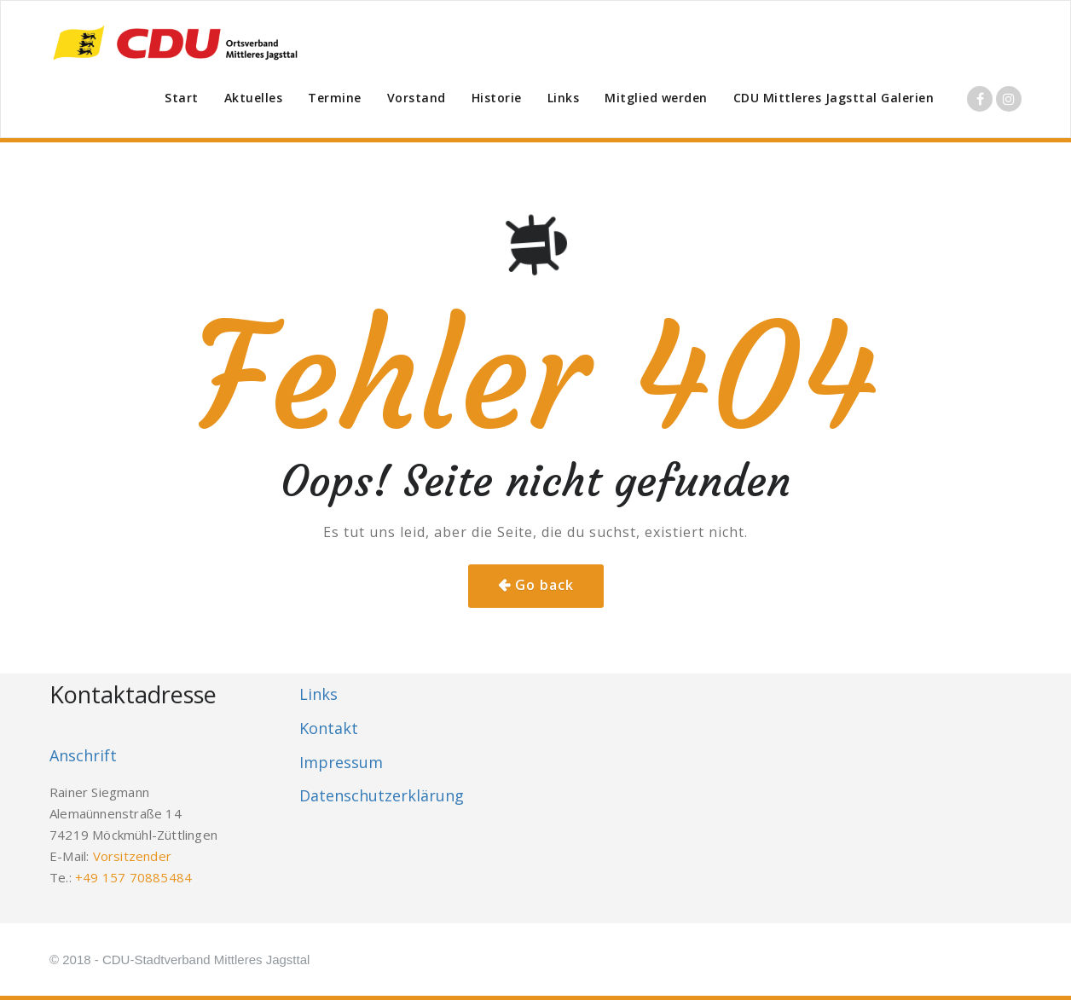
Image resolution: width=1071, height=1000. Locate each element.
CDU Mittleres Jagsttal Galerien (834, 98)
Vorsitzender (132, 855)
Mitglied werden (656, 98)
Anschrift (83, 755)
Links (563, 98)
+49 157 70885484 (133, 877)
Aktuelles (253, 98)
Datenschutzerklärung (381, 795)
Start (182, 98)
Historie (497, 98)
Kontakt (328, 728)
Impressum (341, 762)
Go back (544, 584)
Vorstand (416, 98)
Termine (335, 98)
